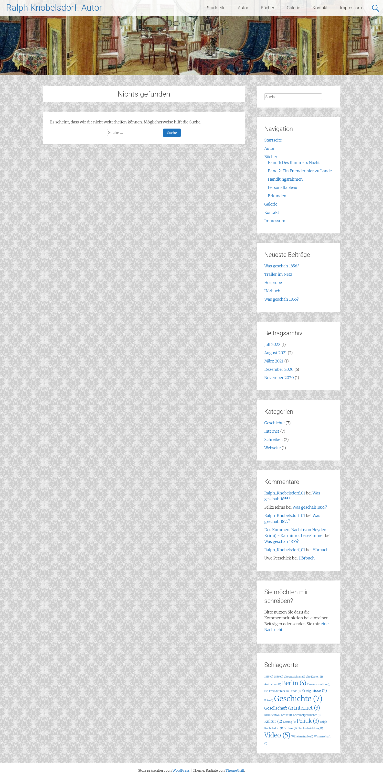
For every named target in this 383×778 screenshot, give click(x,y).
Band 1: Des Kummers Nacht (294, 162)
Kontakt (320, 7)
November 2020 (279, 377)
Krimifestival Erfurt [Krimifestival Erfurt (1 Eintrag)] (278, 715)
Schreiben (273, 439)
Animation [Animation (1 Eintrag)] (272, 684)
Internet (271, 431)
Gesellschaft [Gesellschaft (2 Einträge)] (278, 708)
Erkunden (277, 195)
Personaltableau (282, 187)
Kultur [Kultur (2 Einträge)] (273, 721)
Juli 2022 (272, 344)
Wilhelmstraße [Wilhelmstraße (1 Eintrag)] (302, 736)
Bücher (267, 7)
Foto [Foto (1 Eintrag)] (268, 700)
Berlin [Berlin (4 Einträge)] (294, 683)
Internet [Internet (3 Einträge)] (307, 708)
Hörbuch (272, 290)
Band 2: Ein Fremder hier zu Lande (300, 170)
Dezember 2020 (279, 369)
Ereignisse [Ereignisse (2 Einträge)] (314, 690)
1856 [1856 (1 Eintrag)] (278, 676)
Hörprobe (273, 282)
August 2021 (275, 352)
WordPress (181, 770)
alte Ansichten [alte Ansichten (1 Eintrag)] (294, 676)
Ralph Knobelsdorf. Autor (54, 8)
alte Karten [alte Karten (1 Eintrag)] (314, 676)
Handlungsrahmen (285, 179)
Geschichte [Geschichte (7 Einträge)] (298, 698)
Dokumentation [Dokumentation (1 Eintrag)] (318, 684)
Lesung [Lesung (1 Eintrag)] (289, 721)
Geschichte (274, 422)
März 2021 (273, 361)
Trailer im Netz (278, 274)
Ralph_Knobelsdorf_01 (284, 493)
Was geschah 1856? (281, 265)
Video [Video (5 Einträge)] (277, 735)
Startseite (216, 7)
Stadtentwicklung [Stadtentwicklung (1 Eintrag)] (310, 728)
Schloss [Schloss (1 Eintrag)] (290, 728)
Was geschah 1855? (281, 299)
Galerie (293, 7)
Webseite (272, 447)
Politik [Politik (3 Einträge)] (308, 721)
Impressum (351, 7)
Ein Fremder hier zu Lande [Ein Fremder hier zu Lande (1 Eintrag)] (282, 691)
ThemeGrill (234, 770)
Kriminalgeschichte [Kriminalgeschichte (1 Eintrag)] (306, 715)
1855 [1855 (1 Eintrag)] (268, 676)
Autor (243, 7)
